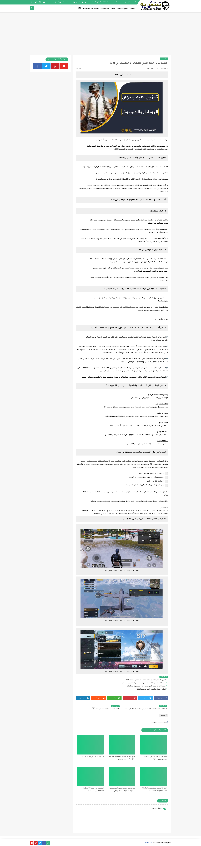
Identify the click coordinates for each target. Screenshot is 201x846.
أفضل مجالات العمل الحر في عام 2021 (151, 689)
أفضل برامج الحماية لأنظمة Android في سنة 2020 (93, 789)
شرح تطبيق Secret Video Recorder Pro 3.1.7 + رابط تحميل (122, 758)
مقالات (132, 8)
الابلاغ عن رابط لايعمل (73, 2)
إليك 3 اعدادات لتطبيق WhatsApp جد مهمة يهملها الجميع (154, 789)
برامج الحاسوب (122, 8)
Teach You (148, 842)
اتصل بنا (61, 2)
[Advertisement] (100, 35)
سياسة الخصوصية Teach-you (112, 2)
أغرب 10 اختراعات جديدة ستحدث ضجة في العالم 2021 (146, 680)
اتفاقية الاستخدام (95, 2)
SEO (79, 8)
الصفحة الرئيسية (130, 2)
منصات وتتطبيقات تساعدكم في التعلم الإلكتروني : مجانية (143, 683)
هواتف (96, 8)
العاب (113, 8)
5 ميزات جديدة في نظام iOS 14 (93, 757)
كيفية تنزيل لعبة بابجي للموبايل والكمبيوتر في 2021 (146, 686)
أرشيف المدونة (51, 2)
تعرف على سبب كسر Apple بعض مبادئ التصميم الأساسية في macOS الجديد (122, 789)
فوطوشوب (104, 8)
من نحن (84, 2)
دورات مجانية (88, 8)
